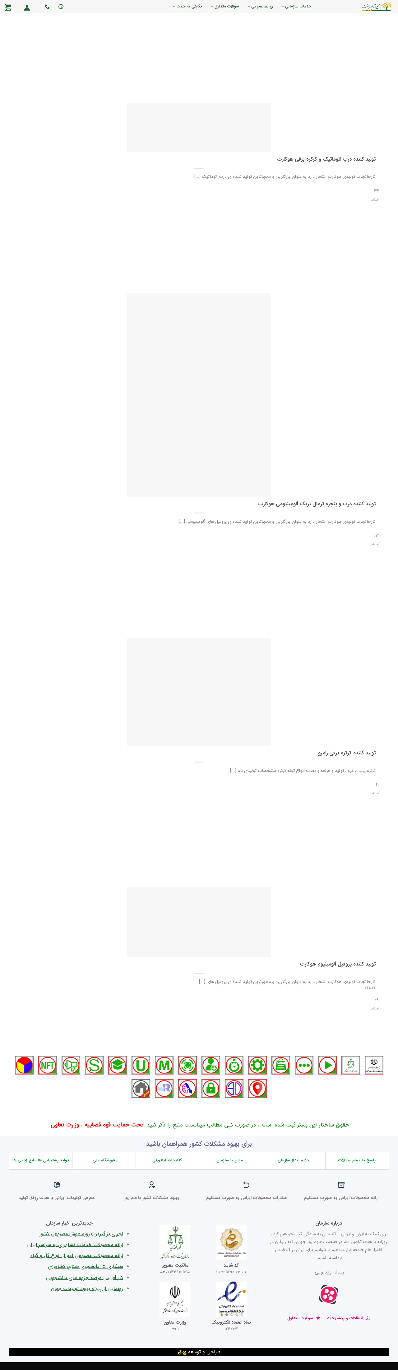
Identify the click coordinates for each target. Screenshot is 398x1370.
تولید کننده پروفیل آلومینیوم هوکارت (338, 964)
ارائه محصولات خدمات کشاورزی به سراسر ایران (75, 1245)
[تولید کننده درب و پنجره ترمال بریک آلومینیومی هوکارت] (199, 395)
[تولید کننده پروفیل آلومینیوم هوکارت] (199, 922)
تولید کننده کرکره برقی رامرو (347, 753)
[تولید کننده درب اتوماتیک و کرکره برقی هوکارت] (199, 127)
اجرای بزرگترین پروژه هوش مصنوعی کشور (81, 1234)
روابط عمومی (260, 6)
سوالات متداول (224, 6)
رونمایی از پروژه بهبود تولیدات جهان (87, 1288)
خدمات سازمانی (296, 6)
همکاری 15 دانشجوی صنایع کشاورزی (85, 1266)
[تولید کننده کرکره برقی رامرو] (199, 692)
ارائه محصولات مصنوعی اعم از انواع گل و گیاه (76, 1255)
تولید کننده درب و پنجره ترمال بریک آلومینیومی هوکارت (317, 504)
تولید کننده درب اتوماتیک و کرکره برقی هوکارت (326, 159)
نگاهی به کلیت (187, 6)
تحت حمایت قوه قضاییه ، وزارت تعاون (96, 1125)
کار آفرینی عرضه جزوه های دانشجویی (84, 1278)
